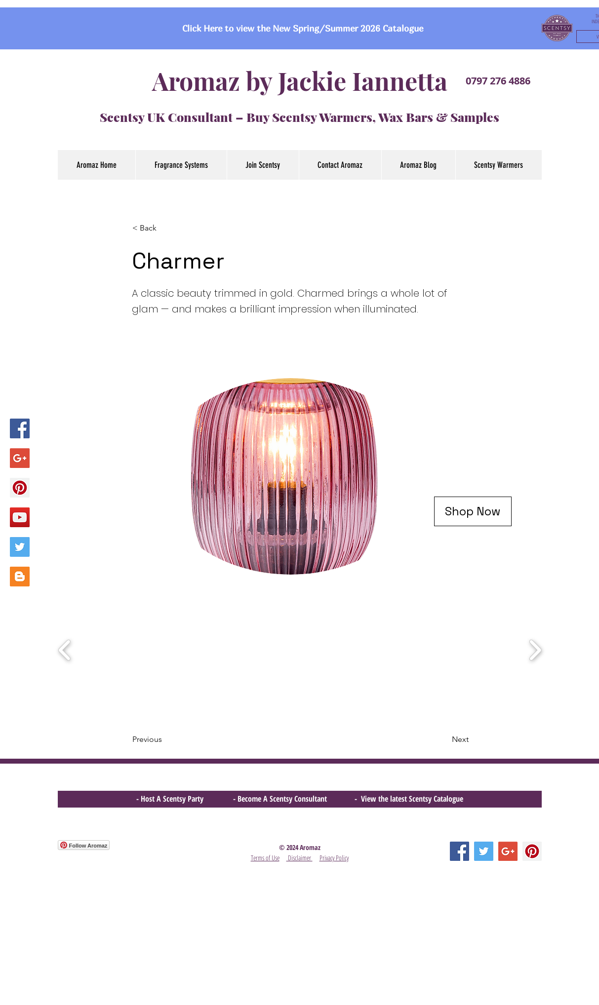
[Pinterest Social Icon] (20, 488)
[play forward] (535, 650)
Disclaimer (299, 857)
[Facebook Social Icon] (20, 428)
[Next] (444, 739)
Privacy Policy (334, 857)
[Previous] (165, 739)
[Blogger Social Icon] (20, 576)
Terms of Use (265, 857)
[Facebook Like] (77, 902)
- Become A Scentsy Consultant (282, 798)
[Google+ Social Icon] (20, 458)
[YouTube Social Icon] (20, 517)
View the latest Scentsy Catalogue (412, 798)
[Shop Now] (473, 511)
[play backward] (65, 650)
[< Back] (165, 228)
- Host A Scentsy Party (169, 798)
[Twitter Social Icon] (20, 547)
